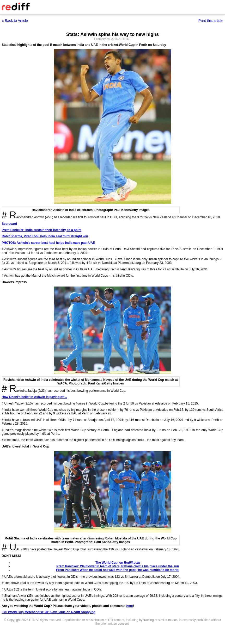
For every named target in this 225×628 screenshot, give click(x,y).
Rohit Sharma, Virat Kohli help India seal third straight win (45, 236)
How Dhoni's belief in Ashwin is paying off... (34, 397)
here (129, 606)
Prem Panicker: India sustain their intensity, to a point (42, 230)
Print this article (210, 20)
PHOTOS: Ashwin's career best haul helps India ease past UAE (48, 243)
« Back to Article (15, 20)
